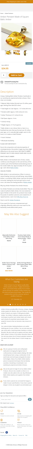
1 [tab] (8, 304)
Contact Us (21, 435)
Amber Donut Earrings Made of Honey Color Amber (8, 256)
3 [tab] (13, 304)
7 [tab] (23, 304)
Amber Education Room (24, 334)
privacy (12, 403)
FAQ (26, 435)
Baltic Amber (14, 168)
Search (25, 7)
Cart (21, 7)
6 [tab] (20, 304)
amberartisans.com (9, 7)
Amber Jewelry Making (19, 353)
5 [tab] (18, 304)
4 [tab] (15, 304)
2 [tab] (10, 304)
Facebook (6, 432)
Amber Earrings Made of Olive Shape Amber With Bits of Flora (24, 256)
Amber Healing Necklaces (15, 326)
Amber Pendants (15, 200)
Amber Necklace (21, 330)
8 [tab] (25, 304)
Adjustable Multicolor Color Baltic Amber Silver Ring (8, 229)
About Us (15, 435)
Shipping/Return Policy (5, 435)
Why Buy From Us (22, 197)
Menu (30, 7)
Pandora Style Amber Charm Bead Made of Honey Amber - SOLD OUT (24, 230)
